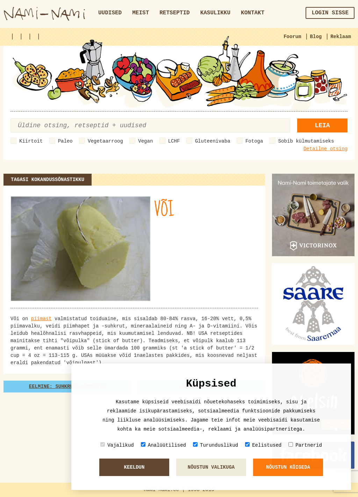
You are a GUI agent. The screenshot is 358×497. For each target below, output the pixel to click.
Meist (140, 13)
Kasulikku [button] (215, 13)
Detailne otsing (325, 149)
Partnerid (305, 445)
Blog (316, 36)
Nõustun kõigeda (288, 467)
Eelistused (263, 445)
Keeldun (134, 467)
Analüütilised (163, 445)
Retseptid (174, 13)
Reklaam (340, 36)
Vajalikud (117, 445)
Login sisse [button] (330, 13)
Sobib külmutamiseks (306, 141)
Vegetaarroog (105, 141)
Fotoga (254, 141)
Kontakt (252, 13)
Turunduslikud (215, 445)
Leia (322, 125)
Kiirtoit (31, 141)
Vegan (145, 141)
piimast (41, 319)
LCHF (174, 141)
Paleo (65, 141)
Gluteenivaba (212, 141)
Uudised (110, 13)
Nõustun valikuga (211, 467)
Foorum (292, 36)
